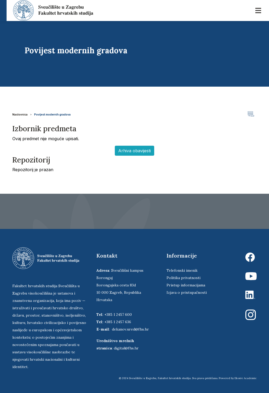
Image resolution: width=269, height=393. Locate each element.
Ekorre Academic (246, 378)
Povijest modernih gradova (52, 114)
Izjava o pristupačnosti (187, 292)
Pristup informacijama (186, 285)
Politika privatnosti (183, 277)
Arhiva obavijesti (134, 150)
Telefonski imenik (182, 270)
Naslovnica (20, 114)
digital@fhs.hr (126, 348)
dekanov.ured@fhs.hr (130, 329)
